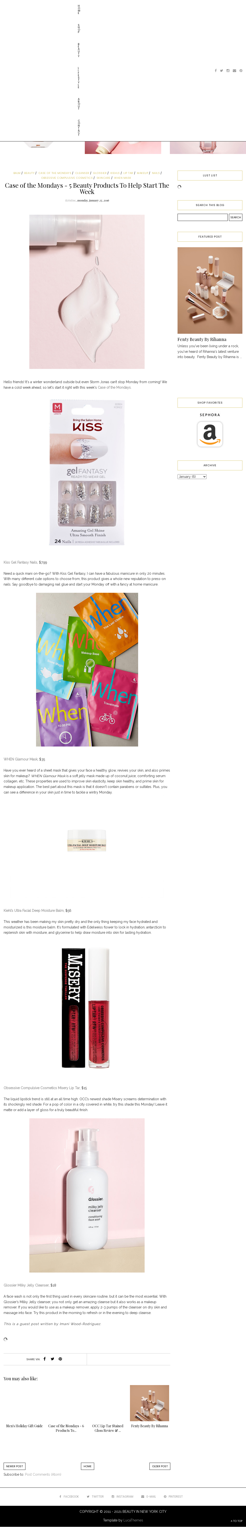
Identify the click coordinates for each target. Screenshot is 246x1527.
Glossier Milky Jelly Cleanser (26, 1285)
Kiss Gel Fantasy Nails (20, 562)
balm (17, 173)
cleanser (82, 173)
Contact (94, 6)
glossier (100, 173)
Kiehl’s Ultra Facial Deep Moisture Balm (34, 911)
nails (156, 173)
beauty (29, 173)
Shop (24, 6)
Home (10, 6)
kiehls (115, 173)
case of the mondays (55, 173)
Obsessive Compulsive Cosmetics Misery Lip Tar (42, 1088)
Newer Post (14, 1466)
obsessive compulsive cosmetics (67, 178)
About (76, 6)
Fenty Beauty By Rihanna (202, 339)
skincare (104, 178)
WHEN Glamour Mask (20, 759)
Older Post (160, 1466)
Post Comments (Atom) (43, 1474)
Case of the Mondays (114, 387)
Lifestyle (58, 6)
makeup (142, 173)
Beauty (39, 6)
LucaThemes (133, 1520)
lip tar (128, 173)
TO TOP (236, 1521)
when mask (122, 178)
